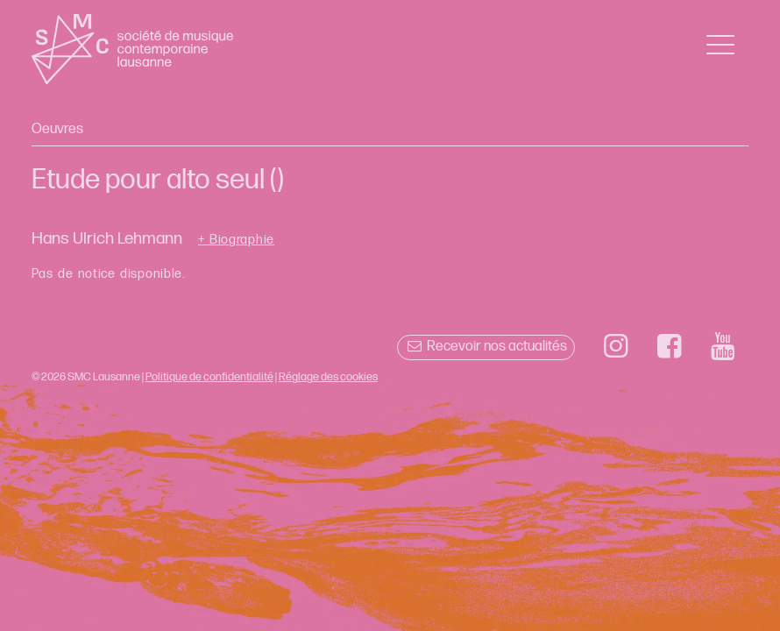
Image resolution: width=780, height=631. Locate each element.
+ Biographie (236, 240)
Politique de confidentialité (209, 377)
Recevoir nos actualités (486, 346)
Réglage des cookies (328, 377)
